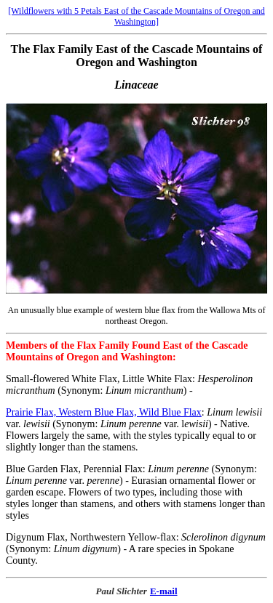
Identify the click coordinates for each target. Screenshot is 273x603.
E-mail (164, 591)
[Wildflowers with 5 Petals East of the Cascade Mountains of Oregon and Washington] (136, 16)
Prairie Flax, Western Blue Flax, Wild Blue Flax (104, 412)
